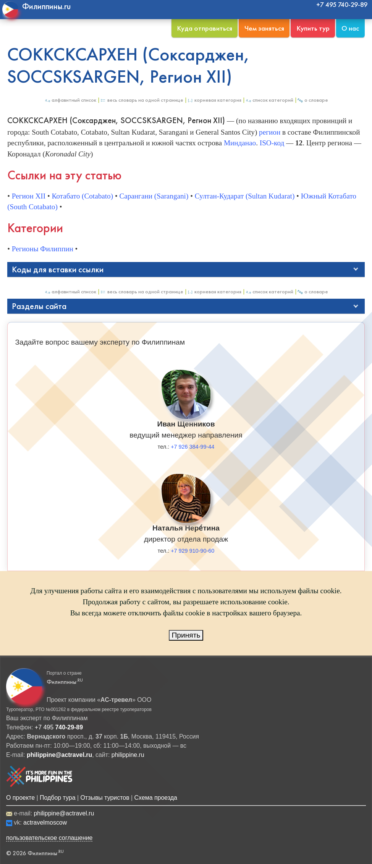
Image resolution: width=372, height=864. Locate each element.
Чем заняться (264, 28)
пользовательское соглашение (49, 838)
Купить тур (313, 28)
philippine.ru (128, 755)
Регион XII (28, 196)
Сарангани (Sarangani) (153, 196)
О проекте (20, 797)
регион (269, 132)
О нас (350, 28)
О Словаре (312, 100)
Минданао (240, 143)
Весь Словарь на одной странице (141, 100)
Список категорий (269, 100)
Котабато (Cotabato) (82, 196)
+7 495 (59, 727)
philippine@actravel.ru (64, 813)
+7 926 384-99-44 (192, 447)
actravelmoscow (45, 822)
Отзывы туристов (104, 797)
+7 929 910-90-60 (192, 551)
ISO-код (272, 143)
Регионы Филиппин (42, 249)
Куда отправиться (204, 28)
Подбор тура (57, 797)
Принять (186, 635)
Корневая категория (214, 100)
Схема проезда (155, 797)
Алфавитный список (70, 100)
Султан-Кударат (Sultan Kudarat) (245, 196)
